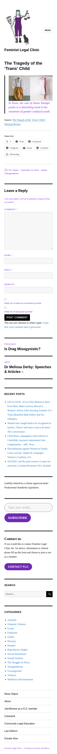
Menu (48, 30)
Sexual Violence (15, 658)
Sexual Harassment (16, 654)
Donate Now (11, 738)
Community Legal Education (19, 723)
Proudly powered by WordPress (36, 748)
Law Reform (10, 731)
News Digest (11, 694)
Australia (11, 620)
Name (8, 255)
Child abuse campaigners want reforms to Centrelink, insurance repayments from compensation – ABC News (27, 440)
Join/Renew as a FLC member (20, 708)
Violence (11, 675)
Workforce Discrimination (20, 679)
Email (8, 270)
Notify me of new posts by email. (18, 312)
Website (9, 284)
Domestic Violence (16, 624)
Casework (9, 716)
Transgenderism (11, 173)
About (7, 701)
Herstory (11, 641)
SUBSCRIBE (17, 517)
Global (44, 170)
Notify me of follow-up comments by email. (22, 303)
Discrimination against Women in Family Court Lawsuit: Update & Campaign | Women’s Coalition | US (27, 452)
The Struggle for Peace (18, 662)
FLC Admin (13, 170)
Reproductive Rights (17, 649)
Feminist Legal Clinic (21, 50)
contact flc (18, 566)
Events (10, 628)
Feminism (12, 632)
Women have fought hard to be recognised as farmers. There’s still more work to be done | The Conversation (29, 427)
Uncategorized (14, 671)
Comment (10, 209)
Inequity (11, 645)
